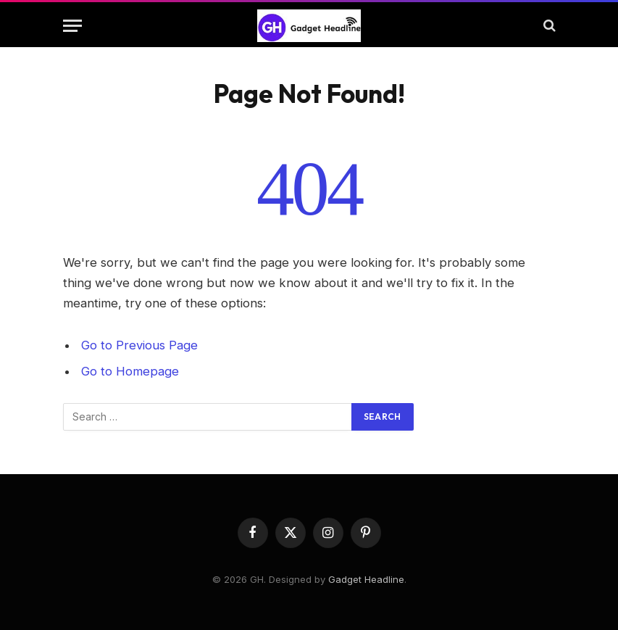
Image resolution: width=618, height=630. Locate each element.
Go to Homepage (130, 371)
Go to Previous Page (139, 345)
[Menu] (72, 25)
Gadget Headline (366, 579)
